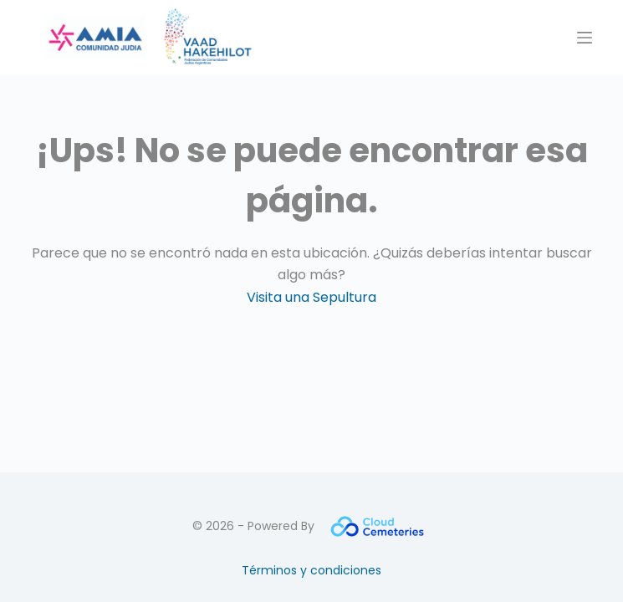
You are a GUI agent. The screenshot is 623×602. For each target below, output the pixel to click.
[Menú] (584, 37)
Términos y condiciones (311, 570)
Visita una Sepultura (311, 297)
